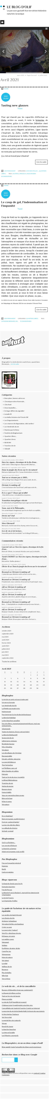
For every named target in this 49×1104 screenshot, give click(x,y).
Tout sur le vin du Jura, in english (13, 777)
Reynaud (5, 572)
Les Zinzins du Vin (8, 918)
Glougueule (6, 729)
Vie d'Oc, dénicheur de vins (11, 933)
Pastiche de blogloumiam (13, 433)
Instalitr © (7, 414)
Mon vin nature (7, 957)
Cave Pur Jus (6, 951)
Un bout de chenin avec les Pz (12, 884)
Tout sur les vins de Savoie (11, 996)
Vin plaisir (5, 750)
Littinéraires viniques (9, 741)
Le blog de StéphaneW (9, 735)
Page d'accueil (32, 75)
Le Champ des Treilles (9, 901)
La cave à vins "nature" (10, 930)
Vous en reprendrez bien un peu (13, 795)
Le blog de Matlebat (9, 718)
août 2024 (5, 640)
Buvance (5, 969)
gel (17, 321)
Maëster (5, 866)
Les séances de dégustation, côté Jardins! (19, 424)
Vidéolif (7, 449)
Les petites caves (8, 939)
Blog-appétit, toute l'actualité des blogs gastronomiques (21, 1047)
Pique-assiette (7, 999)
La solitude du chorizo (9, 828)
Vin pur (4, 1023)
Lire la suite (41, 162)
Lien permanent (8, 171)
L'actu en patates (8, 872)
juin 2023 (5, 652)
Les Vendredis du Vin (9, 705)
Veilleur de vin (7, 966)
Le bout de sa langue (9, 849)
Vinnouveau (6, 954)
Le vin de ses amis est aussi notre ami (15, 699)
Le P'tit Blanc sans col (9, 768)
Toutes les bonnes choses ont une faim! (16, 732)
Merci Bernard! (8, 523)
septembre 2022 (7, 658)
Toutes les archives (9, 661)
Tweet (20, 108)
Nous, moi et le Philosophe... (13, 508)
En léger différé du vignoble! (14, 411)
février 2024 (6, 643)
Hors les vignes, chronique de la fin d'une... (19, 462)
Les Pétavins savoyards (10, 1035)
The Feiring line (7, 765)
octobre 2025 (6, 631)
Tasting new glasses (14, 105)
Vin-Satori (5, 960)
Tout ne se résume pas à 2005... (15, 477)
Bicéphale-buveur (8, 744)
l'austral (15, 173)
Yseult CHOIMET (8, 557)
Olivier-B (5, 566)
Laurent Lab (7, 547)
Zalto (3, 120)
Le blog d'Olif (19, 7)
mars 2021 (20, 75)
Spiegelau (40, 120)
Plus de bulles (6, 973)
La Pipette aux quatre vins (11, 708)
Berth (4, 869)
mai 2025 (5, 637)
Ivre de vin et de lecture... (12, 531)
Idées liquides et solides (10, 771)
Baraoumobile (7, 756)
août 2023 (5, 646)
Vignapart (5, 942)
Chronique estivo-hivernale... (14, 401)
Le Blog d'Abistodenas (9, 780)
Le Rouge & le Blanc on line (11, 993)
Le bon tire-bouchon (9, 1029)
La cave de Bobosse (9, 762)
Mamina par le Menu (11, 430)
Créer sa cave (7, 927)
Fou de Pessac (7, 890)
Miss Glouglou (7, 747)
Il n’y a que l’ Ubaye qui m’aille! (15, 493)
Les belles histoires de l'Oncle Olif (16, 417)
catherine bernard (8, 321)
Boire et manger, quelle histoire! (13, 819)
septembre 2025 (7, 634)
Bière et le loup (7, 798)
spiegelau (22, 173)
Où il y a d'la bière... (8, 842)
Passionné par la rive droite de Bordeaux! (16, 715)
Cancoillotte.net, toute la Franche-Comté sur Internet (21, 1008)
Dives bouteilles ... (32, 171)
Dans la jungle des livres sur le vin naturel (19, 470)
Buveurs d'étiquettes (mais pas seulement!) (17, 990)
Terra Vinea (6, 979)
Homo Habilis (6, 792)
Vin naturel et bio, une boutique (13, 924)
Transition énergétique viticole (14, 500)
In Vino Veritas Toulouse (10, 1014)
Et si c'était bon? (7, 816)
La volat (4, 963)
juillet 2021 (43, 75)
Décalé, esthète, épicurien (11, 759)
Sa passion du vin (8, 738)
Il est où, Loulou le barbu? (10, 822)
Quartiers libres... (32, 318)
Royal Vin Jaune (7, 1026)
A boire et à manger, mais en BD (13, 852)
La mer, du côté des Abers (11, 825)
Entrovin (5, 774)
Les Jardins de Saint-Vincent (12, 915)
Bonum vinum (7, 789)
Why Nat (5, 976)
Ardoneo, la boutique (9, 921)
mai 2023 (5, 655)
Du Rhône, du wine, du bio (11, 948)
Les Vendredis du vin (11, 427)
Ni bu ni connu (7, 801)
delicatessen (31, 173)
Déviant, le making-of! (11, 485)
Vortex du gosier (7, 786)
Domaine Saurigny (8, 887)
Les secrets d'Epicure (9, 845)
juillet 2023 (6, 649)
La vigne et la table (8, 1032)
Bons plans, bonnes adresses (14, 398)
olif (3, 587)
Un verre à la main (8, 702)
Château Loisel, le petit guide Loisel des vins (17, 1005)
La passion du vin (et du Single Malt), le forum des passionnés (23, 1011)
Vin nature (5, 804)
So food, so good (7, 831)
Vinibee (4, 945)
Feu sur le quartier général (11, 863)
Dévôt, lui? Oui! (8, 516)
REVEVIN (7, 443)
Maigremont (6, 712)
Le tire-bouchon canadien (11, 721)
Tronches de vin (10, 446)
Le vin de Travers (8, 898)
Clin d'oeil (7, 405)
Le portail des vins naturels (11, 1020)
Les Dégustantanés (11, 420)
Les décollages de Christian (11, 753)
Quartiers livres (10, 439)
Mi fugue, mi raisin (8, 936)
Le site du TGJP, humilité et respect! (14, 1002)
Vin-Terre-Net (7, 1017)
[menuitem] (22, 75)
